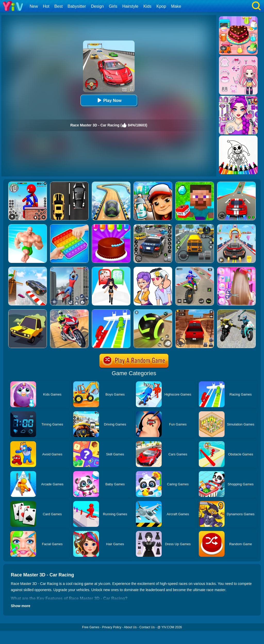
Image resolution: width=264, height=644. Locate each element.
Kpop (161, 6)
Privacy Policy (111, 627)
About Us (130, 627)
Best (58, 6)
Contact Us (147, 627)
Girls (113, 6)
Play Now (108, 100)
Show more (20, 606)
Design (97, 6)
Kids (147, 6)
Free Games (90, 627)
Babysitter (77, 6)
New (34, 6)
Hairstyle (130, 6)
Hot (46, 6)
